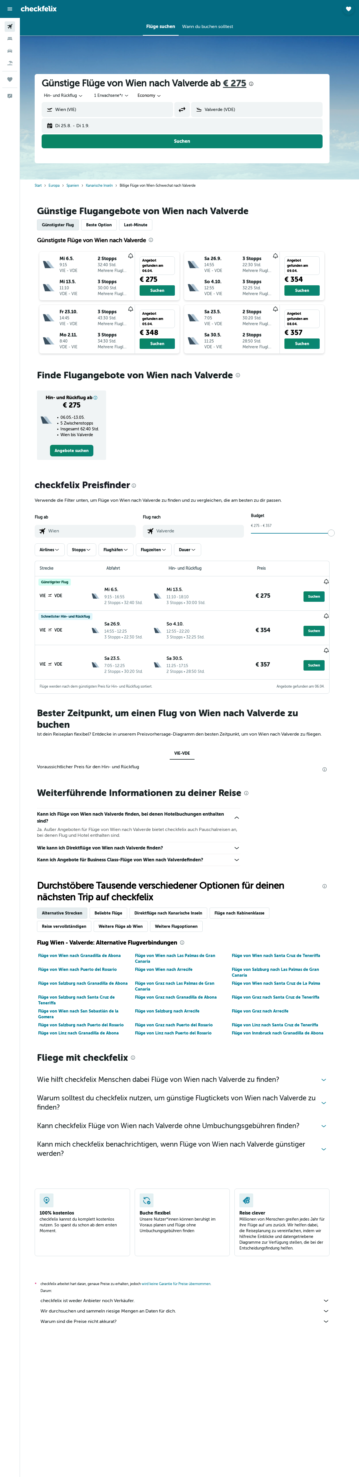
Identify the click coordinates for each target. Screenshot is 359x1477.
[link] (79, 450)
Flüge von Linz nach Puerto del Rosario (180, 1027)
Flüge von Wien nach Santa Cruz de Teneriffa (283, 949)
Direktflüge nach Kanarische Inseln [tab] (176, 907)
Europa (61, 186)
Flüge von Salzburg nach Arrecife (174, 1005)
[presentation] (258, 83)
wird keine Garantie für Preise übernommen (183, 1278)
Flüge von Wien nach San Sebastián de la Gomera (86, 1008)
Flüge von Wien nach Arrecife (171, 963)
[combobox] (157, 96)
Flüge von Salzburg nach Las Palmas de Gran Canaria (282, 966)
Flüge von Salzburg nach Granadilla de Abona (90, 977)
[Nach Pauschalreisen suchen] (9, 63)
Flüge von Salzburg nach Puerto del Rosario (88, 1019)
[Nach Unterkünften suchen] (9, 39)
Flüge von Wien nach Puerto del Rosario (85, 963)
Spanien (80, 186)
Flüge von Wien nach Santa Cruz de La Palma (283, 977)
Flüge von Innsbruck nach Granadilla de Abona (285, 1027)
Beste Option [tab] (106, 225)
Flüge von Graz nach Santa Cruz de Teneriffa (283, 991)
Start (45, 186)
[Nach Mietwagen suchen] (9, 51)
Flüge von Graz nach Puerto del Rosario (181, 1019)
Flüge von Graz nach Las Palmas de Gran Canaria (182, 980)
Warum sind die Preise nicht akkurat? (192, 1315)
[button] (9, 9)
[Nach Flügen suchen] (9, 26)
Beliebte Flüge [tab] (116, 907)
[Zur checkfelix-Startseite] (39, 9)
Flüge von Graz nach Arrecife (267, 1005)
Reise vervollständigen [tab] (71, 920)
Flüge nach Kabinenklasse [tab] (247, 907)
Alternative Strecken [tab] (69, 907)
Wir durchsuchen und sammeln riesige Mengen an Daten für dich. (192, 1305)
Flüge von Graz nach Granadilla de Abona (183, 991)
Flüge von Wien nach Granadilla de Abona (87, 949)
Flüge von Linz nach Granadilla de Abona (86, 1027)
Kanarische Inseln (106, 186)
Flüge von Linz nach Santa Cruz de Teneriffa (282, 1019)
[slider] (338, 533)
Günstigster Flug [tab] (65, 225)
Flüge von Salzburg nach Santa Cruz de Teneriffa (84, 994)
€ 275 (242, 83)
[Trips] (9, 79)
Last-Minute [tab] (143, 225)
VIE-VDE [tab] (189, 747)
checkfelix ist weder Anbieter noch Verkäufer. (192, 1294)
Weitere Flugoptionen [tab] (183, 920)
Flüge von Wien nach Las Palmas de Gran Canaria (182, 952)
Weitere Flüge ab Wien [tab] (128, 920)
